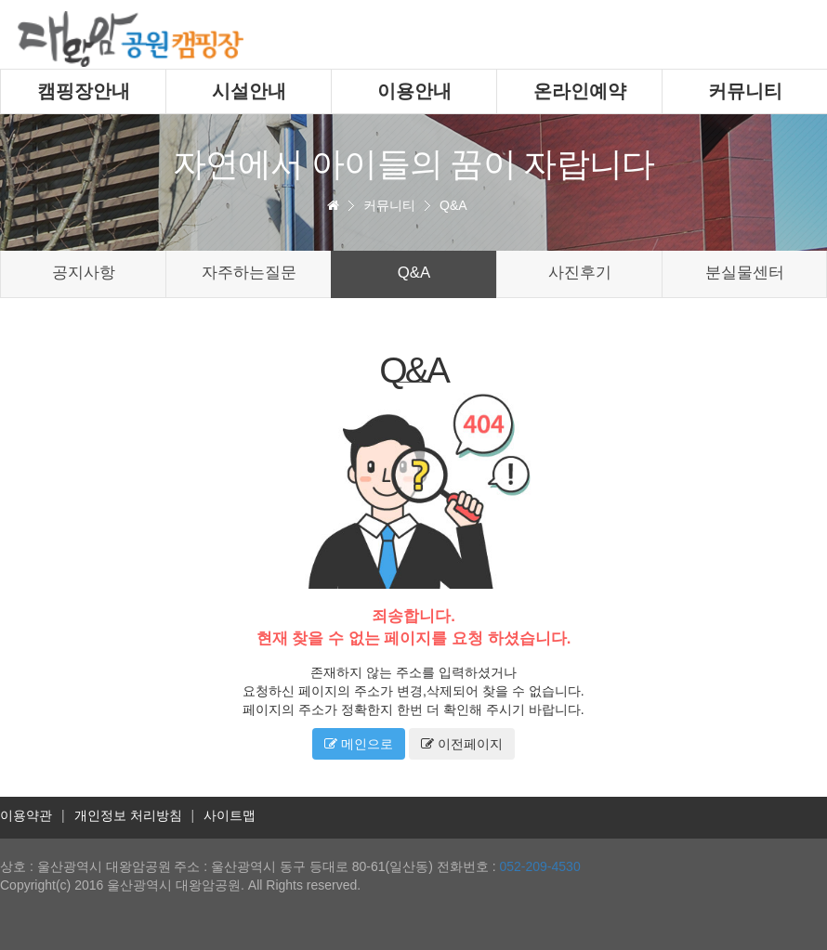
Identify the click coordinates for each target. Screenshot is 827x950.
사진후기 (579, 272)
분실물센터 (744, 272)
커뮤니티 (389, 205)
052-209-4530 (539, 866)
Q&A (453, 205)
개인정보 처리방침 (128, 815)
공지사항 (83, 272)
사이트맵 (229, 815)
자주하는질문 (249, 272)
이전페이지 (462, 743)
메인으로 (358, 743)
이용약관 (26, 815)
